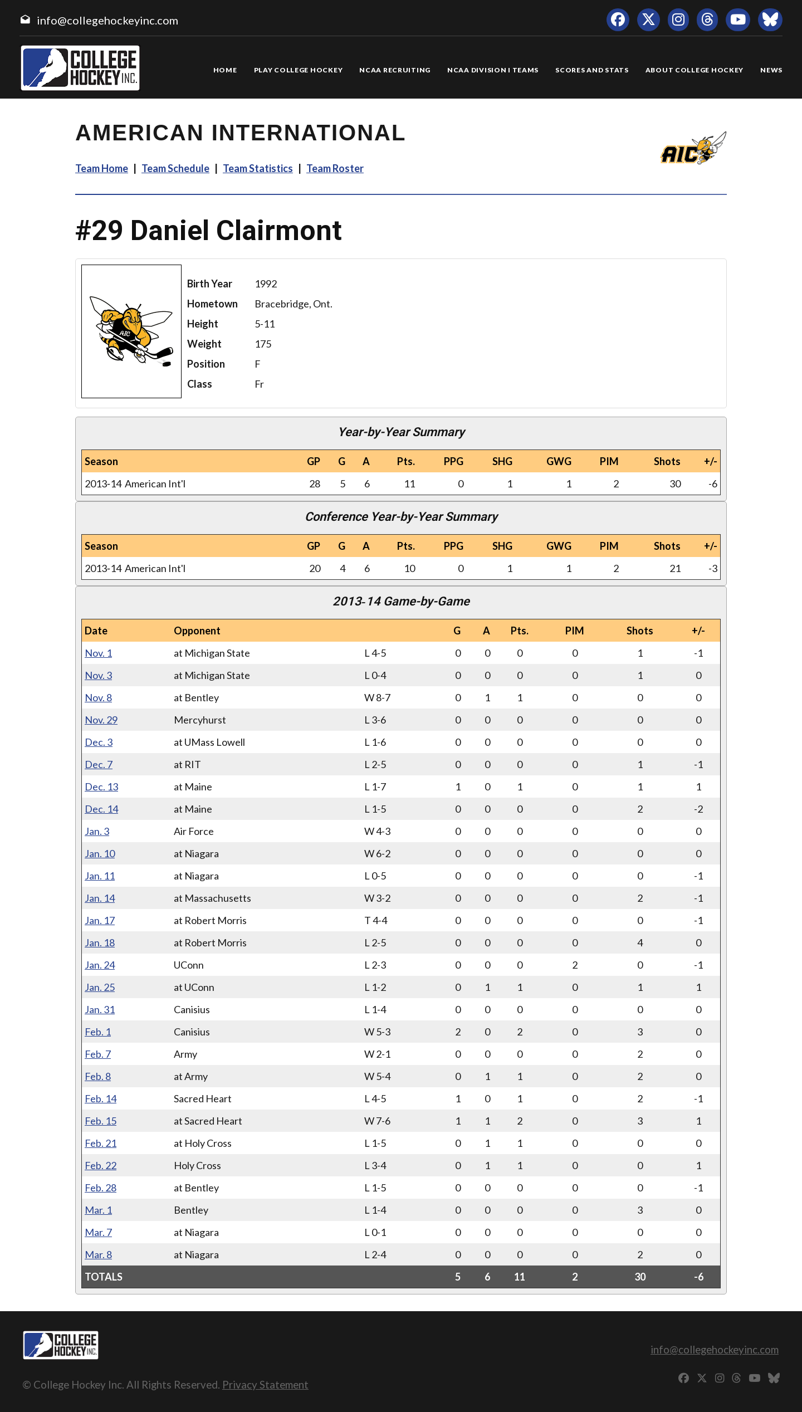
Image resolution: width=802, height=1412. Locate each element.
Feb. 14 (100, 1098)
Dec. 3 (99, 742)
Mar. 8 (98, 1254)
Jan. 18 (100, 942)
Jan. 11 (100, 875)
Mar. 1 (98, 1210)
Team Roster (335, 168)
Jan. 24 (100, 965)
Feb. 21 (100, 1143)
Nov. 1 (98, 653)
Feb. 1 (98, 1031)
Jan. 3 (97, 831)
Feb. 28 (100, 1187)
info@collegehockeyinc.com (107, 20)
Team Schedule (175, 168)
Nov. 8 (98, 697)
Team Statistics (258, 168)
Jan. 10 (100, 853)
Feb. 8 (98, 1076)
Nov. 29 (101, 720)
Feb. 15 (100, 1121)
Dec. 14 (101, 809)
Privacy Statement (265, 1384)
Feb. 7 (98, 1054)
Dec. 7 (99, 764)
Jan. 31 (100, 1009)
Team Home (101, 168)
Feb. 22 (100, 1165)
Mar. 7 (98, 1232)
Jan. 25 (100, 987)
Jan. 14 (100, 898)
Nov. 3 (98, 675)
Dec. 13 (101, 786)
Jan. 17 (100, 920)
